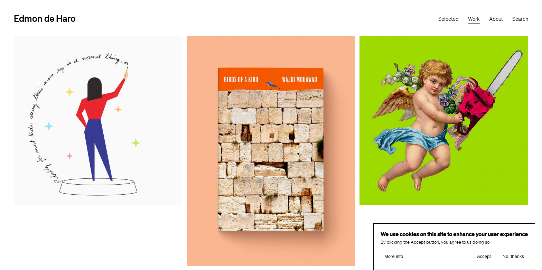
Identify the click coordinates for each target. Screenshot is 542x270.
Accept (484, 256)
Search (520, 19)
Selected (448, 19)
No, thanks (513, 256)
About (496, 19)
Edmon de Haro (45, 18)
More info (393, 256)
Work (474, 19)
